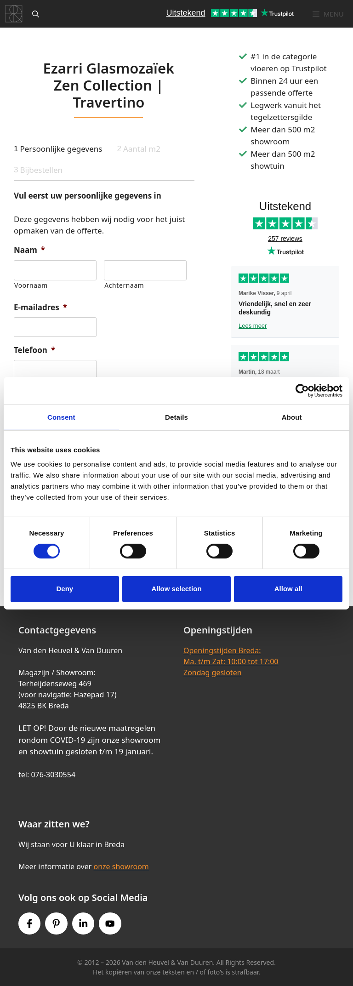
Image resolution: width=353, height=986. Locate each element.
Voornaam (31, 285)
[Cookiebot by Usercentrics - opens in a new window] (302, 390)
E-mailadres (40, 307)
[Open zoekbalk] (35, 14)
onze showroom (120, 866)
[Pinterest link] (56, 923)
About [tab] (292, 417)
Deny (64, 589)
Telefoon (34, 350)
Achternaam (124, 285)
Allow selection (176, 589)
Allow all (288, 589)
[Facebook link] (29, 923)
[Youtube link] (110, 923)
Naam (29, 250)
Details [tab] (176, 417)
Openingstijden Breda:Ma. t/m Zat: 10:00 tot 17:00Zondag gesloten (230, 661)
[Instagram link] (83, 923)
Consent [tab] (61, 417)
